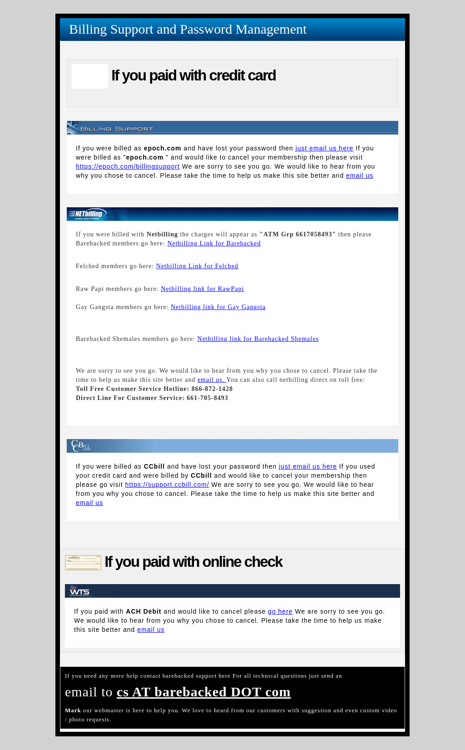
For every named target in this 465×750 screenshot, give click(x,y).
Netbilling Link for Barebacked (214, 243)
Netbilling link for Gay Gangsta (218, 307)
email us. (212, 379)
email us (359, 175)
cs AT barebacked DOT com (204, 691)
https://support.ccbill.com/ (167, 484)
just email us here (325, 148)
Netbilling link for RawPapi (202, 288)
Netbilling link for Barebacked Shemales (258, 338)
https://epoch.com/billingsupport (128, 166)
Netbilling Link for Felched (197, 266)
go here (280, 611)
